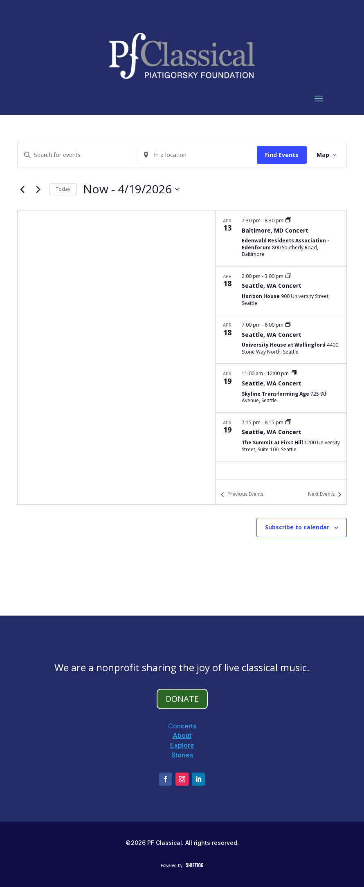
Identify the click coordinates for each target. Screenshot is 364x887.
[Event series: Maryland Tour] (288, 220)
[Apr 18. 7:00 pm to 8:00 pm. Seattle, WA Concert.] (281, 339)
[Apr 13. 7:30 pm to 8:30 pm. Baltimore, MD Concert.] (281, 239)
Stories (182, 755)
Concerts (182, 726)
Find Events (282, 155)
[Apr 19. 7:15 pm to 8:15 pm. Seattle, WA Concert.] (281, 436)
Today (63, 189)
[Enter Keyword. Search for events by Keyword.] (77, 155)
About (182, 735)
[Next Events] (38, 189)
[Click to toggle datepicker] (131, 189)
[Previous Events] (22, 189)
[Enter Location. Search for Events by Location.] (197, 155)
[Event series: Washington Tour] (288, 276)
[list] (281, 345)
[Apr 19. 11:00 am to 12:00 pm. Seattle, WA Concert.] (281, 387)
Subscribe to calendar (297, 527)
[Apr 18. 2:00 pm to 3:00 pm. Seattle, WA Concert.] (281, 290)
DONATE (182, 698)
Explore (182, 745)
